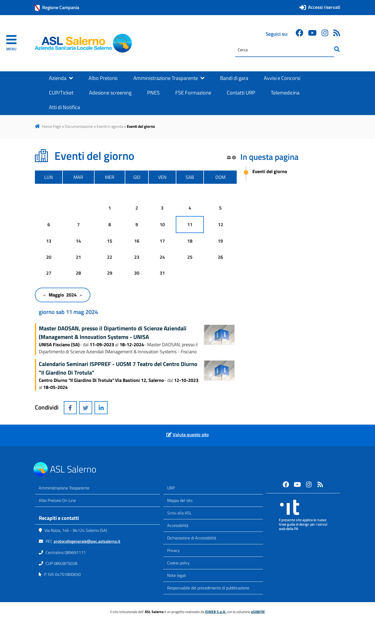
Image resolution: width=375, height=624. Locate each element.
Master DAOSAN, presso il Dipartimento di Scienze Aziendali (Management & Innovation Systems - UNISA (112, 332)
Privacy (173, 550)
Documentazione (79, 126)
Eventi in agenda (110, 126)
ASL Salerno (73, 469)
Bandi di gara (234, 78)
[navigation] (11, 43)
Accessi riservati (324, 7)
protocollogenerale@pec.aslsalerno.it (87, 541)
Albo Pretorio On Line (57, 500)
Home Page (51, 126)
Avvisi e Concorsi (282, 78)
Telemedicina (285, 93)
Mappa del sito (179, 500)
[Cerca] (284, 50)
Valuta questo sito (191, 434)
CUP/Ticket (61, 93)
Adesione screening (110, 93)
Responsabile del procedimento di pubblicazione (208, 588)
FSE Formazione (193, 93)
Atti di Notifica (64, 107)
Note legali (176, 575)
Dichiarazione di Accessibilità (191, 538)
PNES (153, 93)
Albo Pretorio (103, 78)
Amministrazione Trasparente (168, 78)
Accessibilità (177, 525)
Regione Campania (57, 7)
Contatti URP (241, 93)
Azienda (61, 78)
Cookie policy (178, 563)
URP (171, 488)
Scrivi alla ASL (179, 513)
